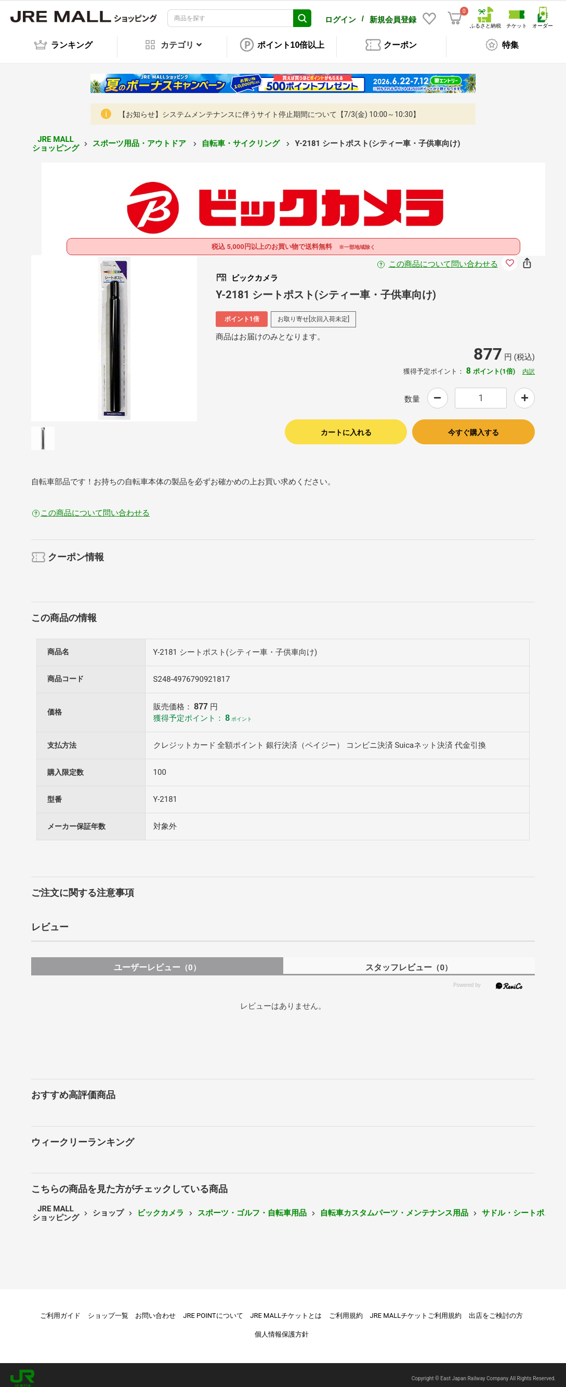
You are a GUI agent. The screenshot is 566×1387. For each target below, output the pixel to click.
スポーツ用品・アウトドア (140, 136)
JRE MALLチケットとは (286, 1308)
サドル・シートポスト (521, 1205)
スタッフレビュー (408, 960)
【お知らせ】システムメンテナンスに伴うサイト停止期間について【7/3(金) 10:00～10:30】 (269, 107)
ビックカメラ (160, 1205)
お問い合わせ (155, 1308)
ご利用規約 (346, 1308)
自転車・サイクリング (242, 136)
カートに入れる (346, 425)
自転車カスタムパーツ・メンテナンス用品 (394, 1205)
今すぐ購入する (473, 425)
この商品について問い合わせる (443, 256)
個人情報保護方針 (282, 1327)
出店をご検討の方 (496, 1308)
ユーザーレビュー (157, 960)
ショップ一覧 (108, 1308)
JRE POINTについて (213, 1308)
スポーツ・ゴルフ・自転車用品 (252, 1205)
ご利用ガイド (60, 1308)
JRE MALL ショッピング (55, 136)
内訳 (528, 364)
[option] (114, 331)
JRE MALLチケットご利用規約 (416, 1308)
